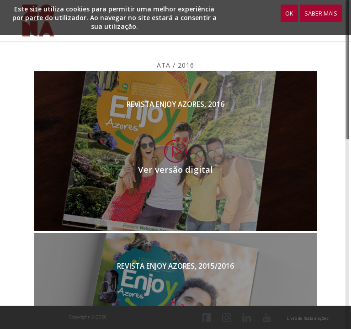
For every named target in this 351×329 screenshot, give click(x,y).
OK (289, 13)
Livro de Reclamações (308, 318)
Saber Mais (320, 13)
